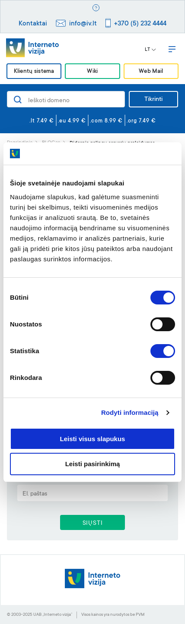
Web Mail (151, 72)
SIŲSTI (93, 523)
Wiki (92, 72)
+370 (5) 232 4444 (140, 24)
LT (150, 50)
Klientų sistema (34, 72)
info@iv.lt (83, 24)
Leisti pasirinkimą (92, 463)
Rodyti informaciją (130, 412)
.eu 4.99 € (72, 121)
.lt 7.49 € (41, 121)
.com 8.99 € (106, 121)
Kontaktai (33, 24)
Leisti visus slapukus (92, 438)
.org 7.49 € (141, 121)
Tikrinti (153, 99)
